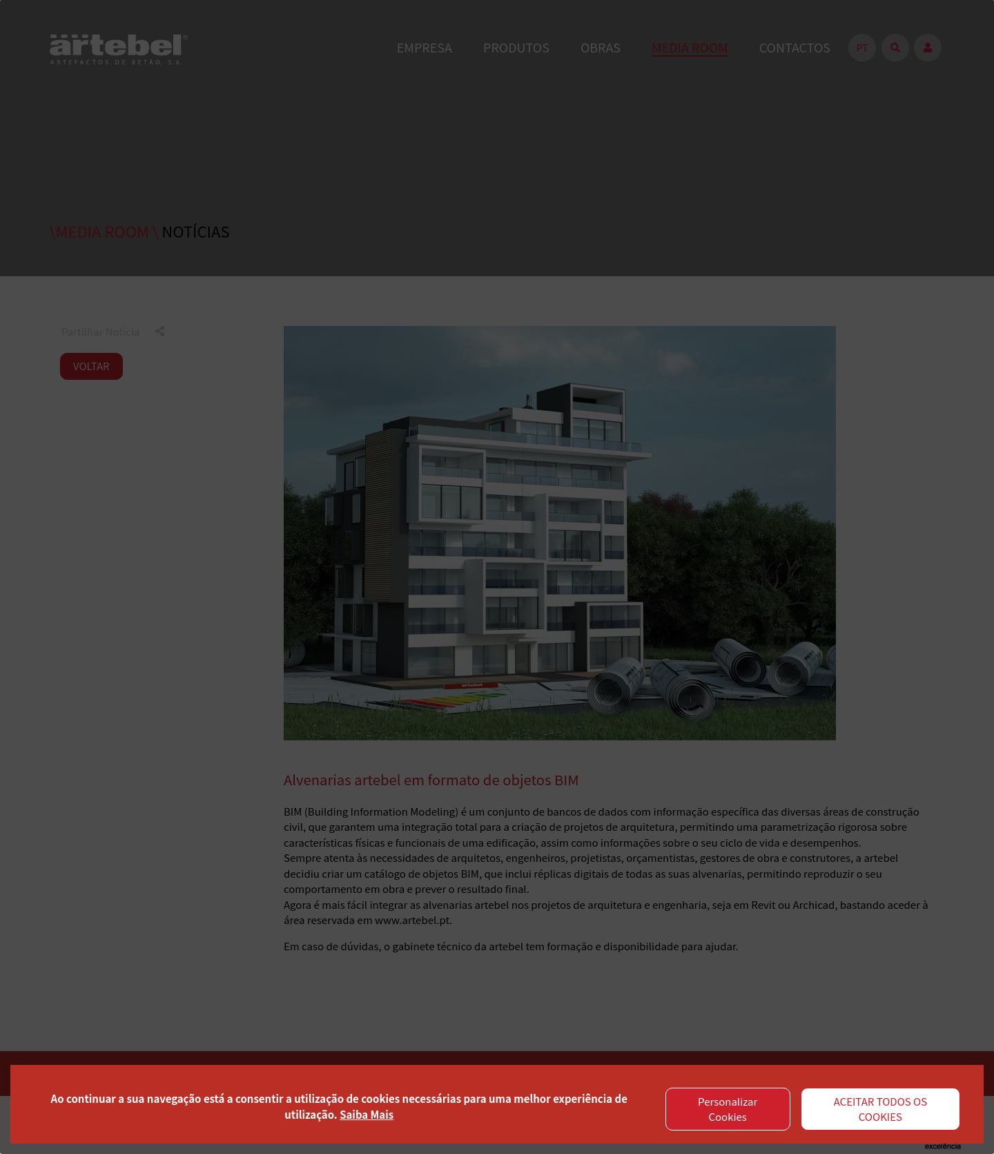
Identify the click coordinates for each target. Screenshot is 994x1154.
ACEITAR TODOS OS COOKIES (881, 1109)
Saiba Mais (366, 1114)
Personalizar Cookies (727, 1109)
